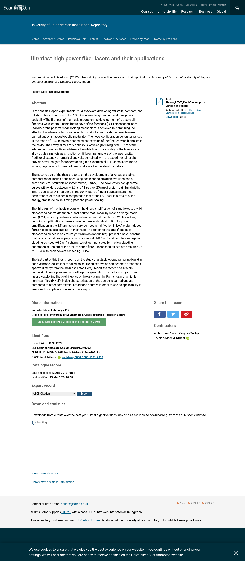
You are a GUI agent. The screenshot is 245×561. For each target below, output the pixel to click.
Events (212, 4)
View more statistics (45, 473)
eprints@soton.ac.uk (74, 504)
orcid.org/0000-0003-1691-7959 (82, 357)
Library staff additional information (53, 482)
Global (221, 11)
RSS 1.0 (195, 503)
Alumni (179, 4)
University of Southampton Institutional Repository (69, 25)
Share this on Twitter (173, 314)
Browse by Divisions (165, 39)
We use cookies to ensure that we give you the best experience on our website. (87, 549)
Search (35, 39)
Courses (147, 11)
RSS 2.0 (210, 503)
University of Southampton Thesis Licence (183, 111)
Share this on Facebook (160, 314)
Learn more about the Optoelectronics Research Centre (68, 321)
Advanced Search (53, 39)
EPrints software (89, 520)
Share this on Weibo (186, 314)
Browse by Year (139, 39)
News (204, 4)
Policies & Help (77, 39)
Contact (222, 4)
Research (187, 11)
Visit (171, 4)
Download (172, 117)
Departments (192, 4)
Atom (183, 503)
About (164, 4)
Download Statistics (114, 39)
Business (205, 11)
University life (167, 11)
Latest (94, 39)
